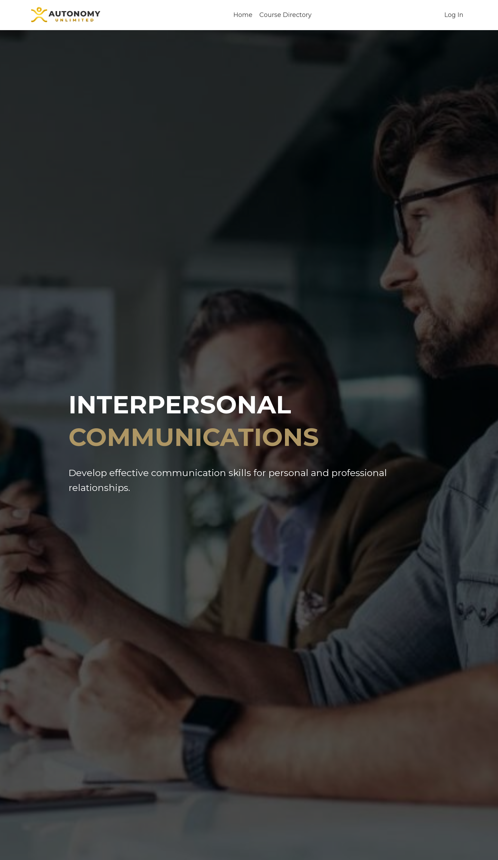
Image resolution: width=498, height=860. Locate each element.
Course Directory (285, 15)
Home (242, 15)
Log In (453, 15)
